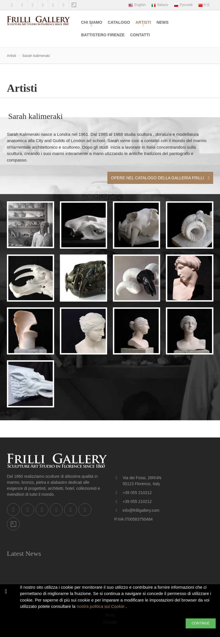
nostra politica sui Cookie (101, 606)
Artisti (143, 22)
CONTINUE (201, 623)
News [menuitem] (162, 22)
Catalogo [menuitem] (119, 22)
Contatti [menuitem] (140, 35)
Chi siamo (91, 22)
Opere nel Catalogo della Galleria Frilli (160, 178)
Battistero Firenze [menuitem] (103, 35)
